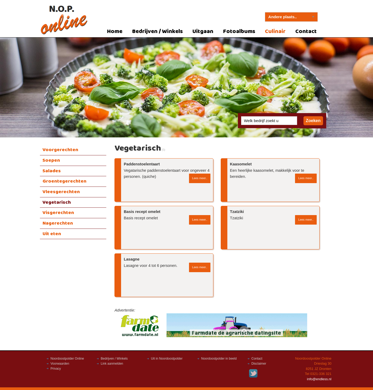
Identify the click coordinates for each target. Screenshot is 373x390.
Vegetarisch (57, 202)
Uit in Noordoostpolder (166, 358)
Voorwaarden (59, 363)
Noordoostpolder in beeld (219, 358)
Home (114, 31)
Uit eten (52, 234)
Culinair (275, 31)
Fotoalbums (239, 31)
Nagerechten (58, 223)
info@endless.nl (319, 379)
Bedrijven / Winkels (157, 31)
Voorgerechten (60, 150)
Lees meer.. (199, 178)
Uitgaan (202, 31)
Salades (52, 171)
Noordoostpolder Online (67, 358)
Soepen (51, 160)
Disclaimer (258, 363)
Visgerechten (58, 213)
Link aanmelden (112, 363)
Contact (306, 31)
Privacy (55, 368)
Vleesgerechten (61, 192)
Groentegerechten (64, 181)
